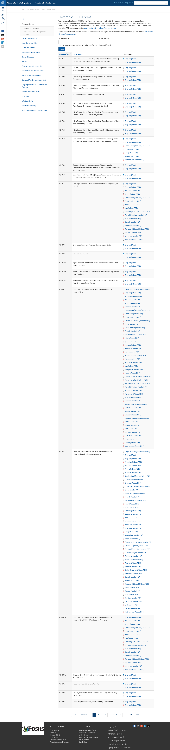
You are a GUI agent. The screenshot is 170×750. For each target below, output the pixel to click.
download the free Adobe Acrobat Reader (100, 28)
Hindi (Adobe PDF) (132, 338)
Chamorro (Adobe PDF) (134, 314)
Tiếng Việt (111, 744)
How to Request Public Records (33, 71)
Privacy (24, 61)
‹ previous (83, 715)
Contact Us (54, 737)
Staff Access (54, 730)
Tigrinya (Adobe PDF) (133, 232)
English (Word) (130, 59)
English (110, 730)
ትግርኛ (125, 748)
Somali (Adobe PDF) (132, 222)
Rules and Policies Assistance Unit (34, 80)
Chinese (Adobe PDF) (133, 149)
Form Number (64, 38)
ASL (129, 748)
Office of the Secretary (33, 9)
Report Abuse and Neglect (59, 742)
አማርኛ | (118, 744)
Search (166, 3)
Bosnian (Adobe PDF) (133, 307)
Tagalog (110, 748)
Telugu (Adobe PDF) (132, 425)
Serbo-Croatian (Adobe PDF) (136, 404)
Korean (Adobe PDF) (132, 204)
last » (138, 715)
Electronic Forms (28, 24)
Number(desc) (65, 54)
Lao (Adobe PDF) (131, 153)
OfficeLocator (3, 17)
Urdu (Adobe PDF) (131, 439)
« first (75, 715)
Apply (62, 49)
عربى (109, 737)
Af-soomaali (112, 741)
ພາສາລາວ (117, 748)
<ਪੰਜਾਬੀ (121, 737)
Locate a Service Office (58, 740)
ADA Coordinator (27, 101)
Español (116, 730)
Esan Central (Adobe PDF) (135, 328)
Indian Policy (26, 96)
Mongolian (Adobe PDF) (134, 369)
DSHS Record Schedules (31, 28)
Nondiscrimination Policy (87, 730)
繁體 (114, 734)
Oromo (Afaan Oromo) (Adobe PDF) (138, 376)
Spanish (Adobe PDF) (133, 156)
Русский (123, 730)
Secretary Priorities (28, 48)
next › (130, 715)
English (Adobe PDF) (133, 62)
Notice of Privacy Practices (88, 737)
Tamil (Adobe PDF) (132, 422)
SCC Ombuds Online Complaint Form (34, 110)
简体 (109, 734)
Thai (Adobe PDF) (131, 429)
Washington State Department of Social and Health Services (31, 3)
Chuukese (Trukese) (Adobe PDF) (137, 321)
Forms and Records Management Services (34, 33)
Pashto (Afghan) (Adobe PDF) (136, 380)
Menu (3, 9)
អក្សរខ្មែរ (115, 737)
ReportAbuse (3, 23)
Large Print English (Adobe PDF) (137, 289)
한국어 (119, 734)
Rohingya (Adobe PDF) (133, 390)
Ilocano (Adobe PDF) (133, 345)
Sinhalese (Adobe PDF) (133, 408)
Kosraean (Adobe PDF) (133, 362)
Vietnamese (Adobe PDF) (134, 160)
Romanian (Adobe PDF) (134, 394)
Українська (121, 741)
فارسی (124, 744)
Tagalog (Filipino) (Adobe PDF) (137, 229)
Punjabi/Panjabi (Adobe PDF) (136, 215)
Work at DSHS (55, 735)
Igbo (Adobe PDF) (131, 341)
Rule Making (83, 742)
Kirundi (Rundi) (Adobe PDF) (135, 355)
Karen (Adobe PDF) (132, 352)
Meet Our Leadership (29, 43)
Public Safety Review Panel (31, 75)
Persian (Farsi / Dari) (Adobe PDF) (137, 211)
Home (23, 9)
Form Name (104, 38)
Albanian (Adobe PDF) (133, 296)
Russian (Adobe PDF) (133, 218)
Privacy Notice (84, 740)
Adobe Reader (84, 735)
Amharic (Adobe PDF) (133, 190)
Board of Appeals (28, 57)
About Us (53, 732)
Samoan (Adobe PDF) (133, 401)
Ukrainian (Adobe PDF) (133, 236)
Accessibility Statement (87, 732)
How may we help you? (123, 2)
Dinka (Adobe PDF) (132, 324)
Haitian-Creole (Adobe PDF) (135, 334)
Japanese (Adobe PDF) (133, 348)
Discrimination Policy (29, 106)
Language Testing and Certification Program (34, 86)
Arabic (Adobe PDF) (132, 194)
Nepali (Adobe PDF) (132, 373)
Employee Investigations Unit (32, 66)
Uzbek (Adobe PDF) (132, 442)
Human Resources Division (31, 92)
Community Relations (29, 38)
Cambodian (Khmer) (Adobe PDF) (138, 146)
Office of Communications (31, 52)
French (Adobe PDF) (132, 331)
